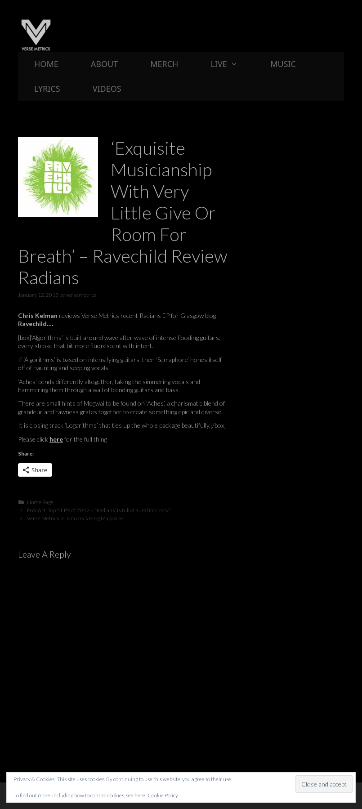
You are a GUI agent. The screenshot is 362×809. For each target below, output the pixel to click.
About (104, 63)
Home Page (40, 502)
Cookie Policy (162, 795)
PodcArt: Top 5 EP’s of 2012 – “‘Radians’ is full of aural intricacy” (98, 510)
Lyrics (47, 88)
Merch (164, 63)
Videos (107, 88)
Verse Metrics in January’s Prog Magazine (75, 518)
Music (283, 63)
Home (46, 63)
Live (232, 64)
